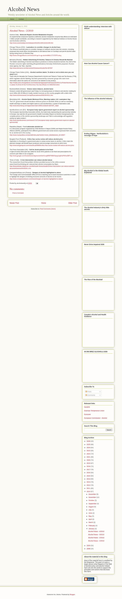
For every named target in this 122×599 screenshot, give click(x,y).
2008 (89, 549)
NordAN (87, 407)
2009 (89, 545)
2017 (89, 469)
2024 (89, 447)
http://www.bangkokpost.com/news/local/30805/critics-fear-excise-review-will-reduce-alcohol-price (42, 145)
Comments (90, 395)
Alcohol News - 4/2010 (96, 531)
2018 (89, 466)
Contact (21, 19)
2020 (89, 460)
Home (12, 19)
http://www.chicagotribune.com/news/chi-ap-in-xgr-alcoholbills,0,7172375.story (35, 55)
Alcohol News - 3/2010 (96, 534)
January (92, 529)
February (92, 525)
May (90, 516)
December (92, 494)
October (92, 500)
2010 (89, 491)
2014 (89, 479)
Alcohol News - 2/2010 (96, 538)
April (90, 519)
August (91, 507)
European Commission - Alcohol (95, 418)
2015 (89, 476)
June (90, 513)
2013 (89, 482)
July (90, 510)
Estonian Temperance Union (94, 411)
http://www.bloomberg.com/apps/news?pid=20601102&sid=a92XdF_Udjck (34, 106)
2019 (89, 463)
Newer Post (14, 203)
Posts (88, 392)
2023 (89, 451)
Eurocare (87, 414)
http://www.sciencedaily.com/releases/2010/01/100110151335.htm (31, 43)
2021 (89, 457)
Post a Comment (18, 193)
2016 (89, 473)
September (93, 504)
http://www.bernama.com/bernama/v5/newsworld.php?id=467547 (31, 68)
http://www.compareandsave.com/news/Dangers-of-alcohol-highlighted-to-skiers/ (36, 179)
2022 (89, 454)
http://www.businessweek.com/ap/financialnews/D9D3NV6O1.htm (31, 95)
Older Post (72, 203)
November (92, 497)
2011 (89, 488)
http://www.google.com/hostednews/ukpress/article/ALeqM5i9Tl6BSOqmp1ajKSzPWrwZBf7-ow (41, 156)
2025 (89, 444)
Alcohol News (23, 9)
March (91, 522)
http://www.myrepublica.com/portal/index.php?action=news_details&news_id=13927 (37, 135)
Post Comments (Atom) (47, 209)
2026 (89, 441)
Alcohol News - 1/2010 (96, 541)
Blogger (72, 594)
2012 (89, 485)
